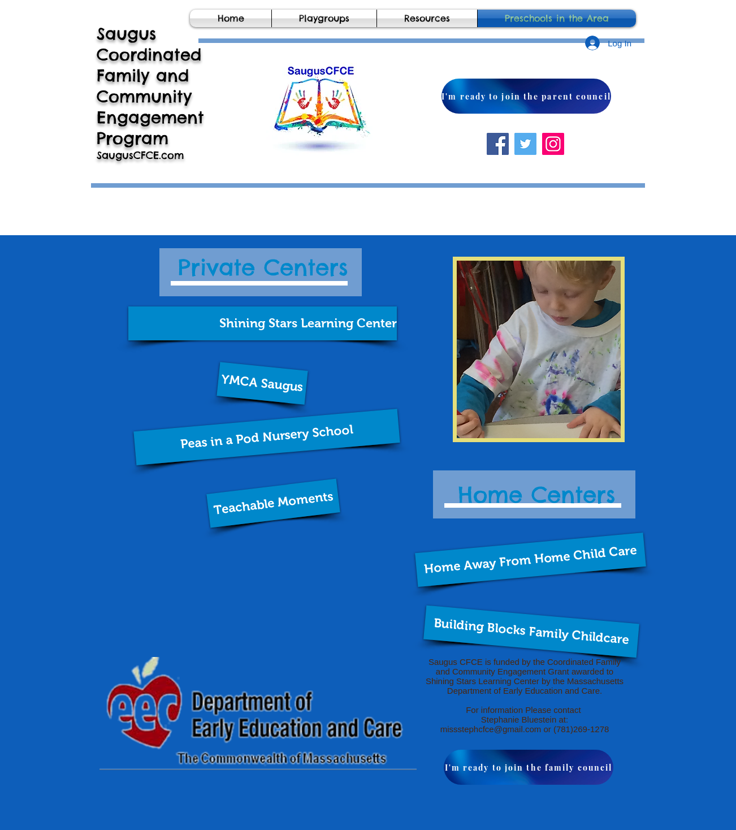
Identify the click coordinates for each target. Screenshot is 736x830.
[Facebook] (498, 144)
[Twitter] (525, 144)
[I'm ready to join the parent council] (526, 96)
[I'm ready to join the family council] (528, 767)
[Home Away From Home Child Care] (530, 560)
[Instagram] (553, 144)
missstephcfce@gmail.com (491, 729)
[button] (262, 323)
